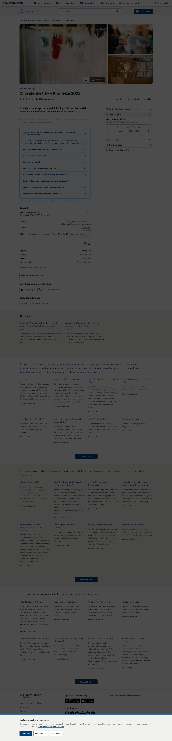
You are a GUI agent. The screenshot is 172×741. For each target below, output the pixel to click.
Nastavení (56, 733)
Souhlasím (26, 733)
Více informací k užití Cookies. (51, 727)
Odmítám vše (41, 733)
